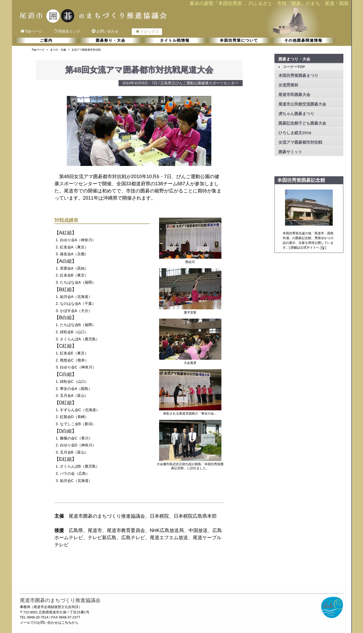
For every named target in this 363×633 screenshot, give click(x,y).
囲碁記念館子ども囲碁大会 (302, 123)
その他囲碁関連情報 (303, 40)
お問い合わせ (105, 31)
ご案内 (46, 40)
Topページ (31, 31)
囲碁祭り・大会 (110, 40)
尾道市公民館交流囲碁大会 (302, 104)
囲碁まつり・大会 (294, 59)
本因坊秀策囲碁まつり (298, 75)
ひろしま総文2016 (294, 132)
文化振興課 (69, 607)
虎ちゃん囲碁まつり (296, 113)
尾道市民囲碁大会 (294, 94)
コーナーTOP (294, 67)
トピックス (147, 31)
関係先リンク (67, 31)
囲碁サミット (290, 152)
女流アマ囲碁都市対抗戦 (300, 142)
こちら (66, 623)
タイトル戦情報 (175, 40)
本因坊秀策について (239, 40)
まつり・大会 (58, 49)
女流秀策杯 (288, 85)
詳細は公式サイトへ (308, 247)
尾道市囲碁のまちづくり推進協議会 (60, 600)
